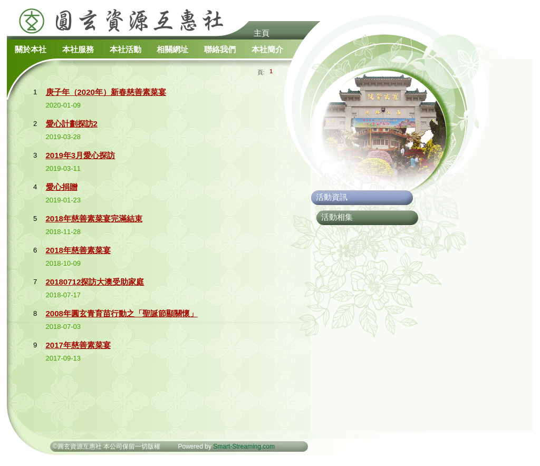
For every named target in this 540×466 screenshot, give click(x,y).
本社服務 (78, 49)
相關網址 (172, 49)
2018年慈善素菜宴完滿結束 (94, 218)
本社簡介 (267, 49)
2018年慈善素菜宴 (78, 250)
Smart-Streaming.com (244, 446)
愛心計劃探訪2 (72, 123)
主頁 (261, 32)
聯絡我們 (220, 49)
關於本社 (30, 49)
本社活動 (125, 49)
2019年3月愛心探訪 (80, 155)
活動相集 (337, 216)
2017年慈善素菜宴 (78, 345)
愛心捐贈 (62, 186)
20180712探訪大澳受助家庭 (95, 281)
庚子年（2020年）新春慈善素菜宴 (106, 92)
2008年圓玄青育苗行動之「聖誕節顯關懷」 (122, 313)
